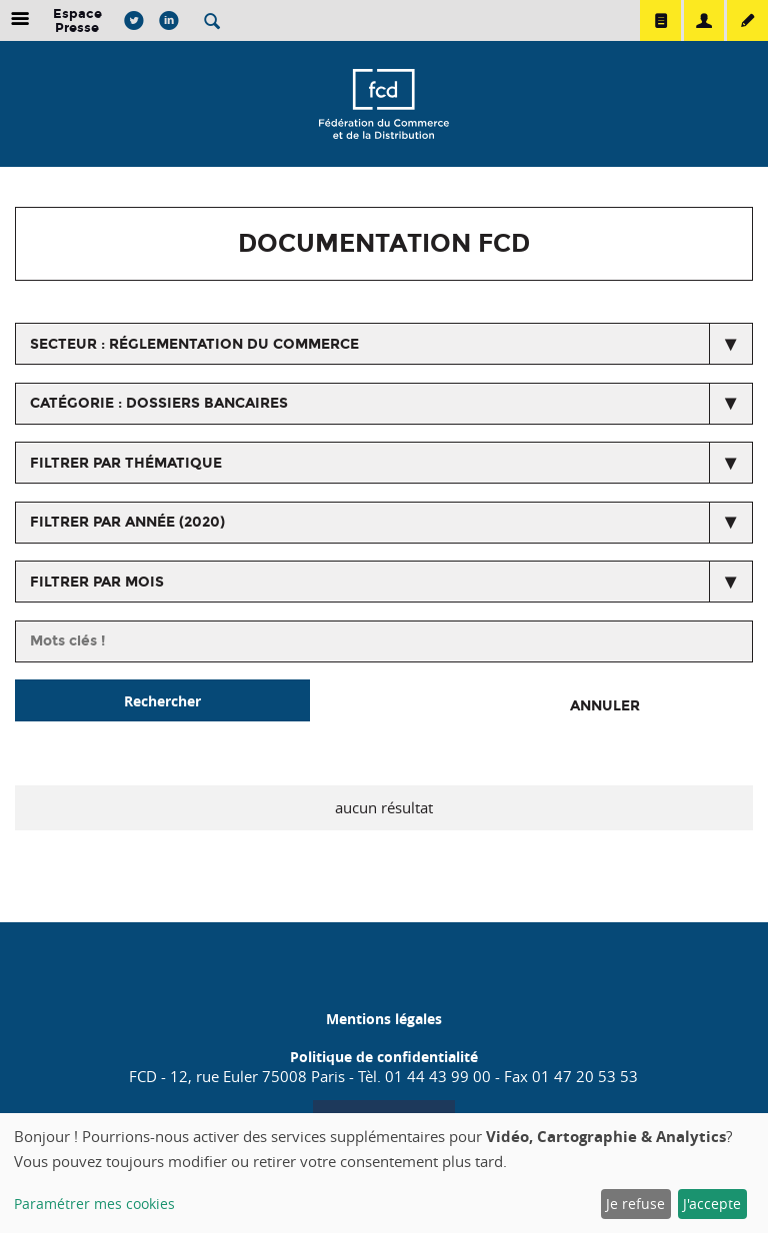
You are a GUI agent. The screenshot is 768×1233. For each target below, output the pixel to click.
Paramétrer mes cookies (94, 1203)
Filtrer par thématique (126, 463)
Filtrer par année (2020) (127, 522)
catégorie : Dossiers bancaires (159, 403)
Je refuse (635, 1203)
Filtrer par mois (97, 582)
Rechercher (162, 700)
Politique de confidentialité (384, 1056)
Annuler (605, 705)
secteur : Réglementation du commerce (194, 344)
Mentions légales (384, 1018)
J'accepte (712, 1203)
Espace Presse (77, 20)
